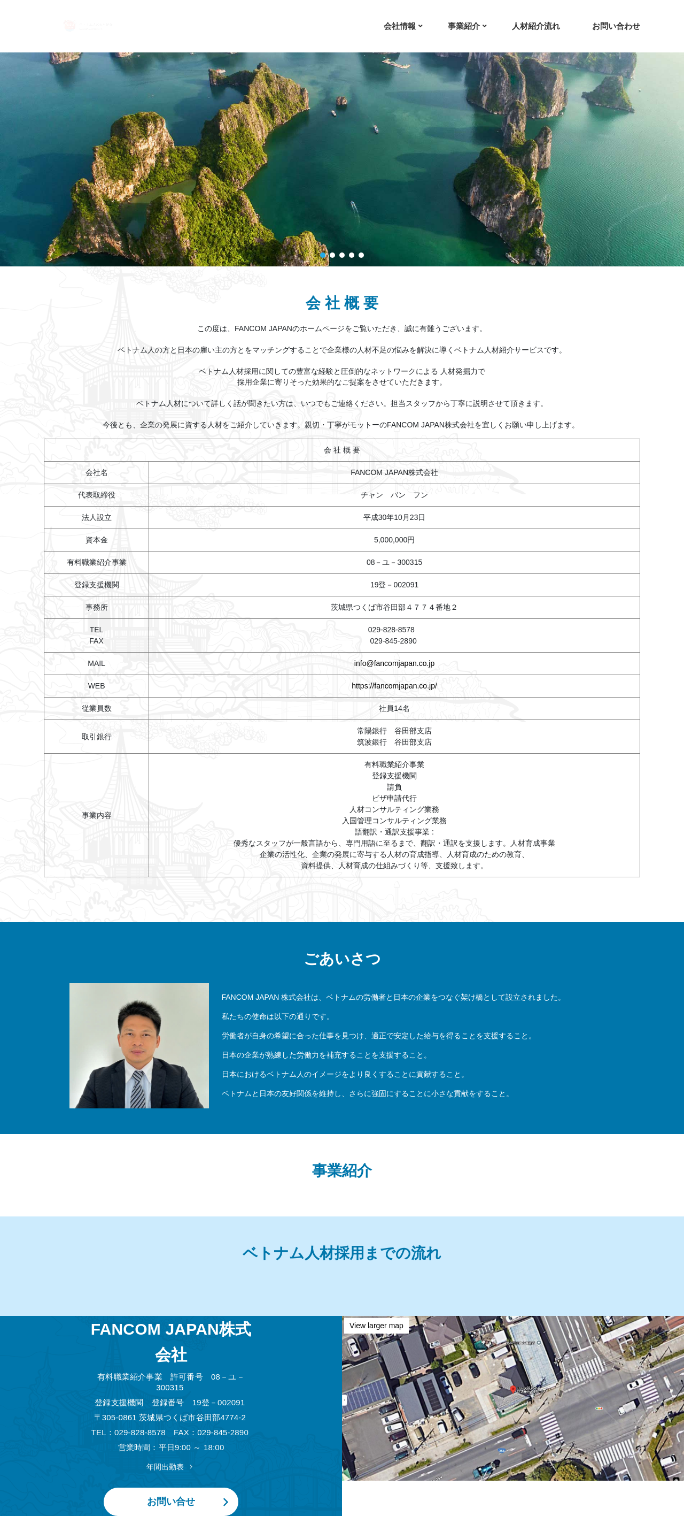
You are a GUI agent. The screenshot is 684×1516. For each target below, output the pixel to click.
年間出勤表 (171, 1467)
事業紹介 (464, 25)
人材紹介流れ (536, 25)
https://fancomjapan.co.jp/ (394, 686)
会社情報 (400, 25)
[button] (322, 255)
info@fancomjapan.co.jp (394, 663)
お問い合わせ (616, 25)
